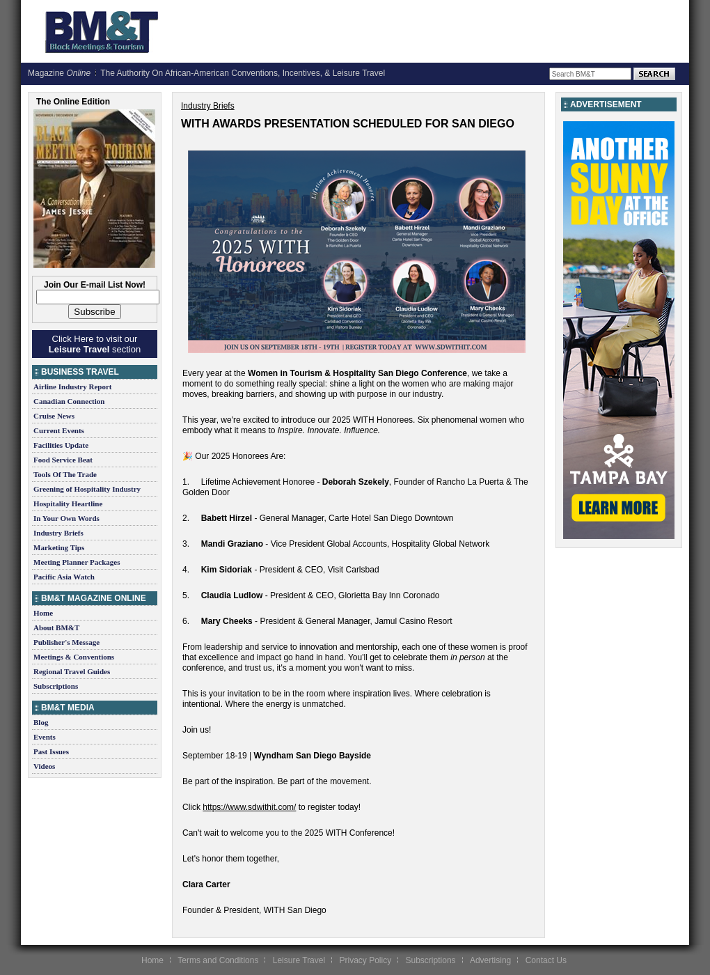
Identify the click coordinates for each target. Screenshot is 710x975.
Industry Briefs (58, 533)
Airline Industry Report (72, 386)
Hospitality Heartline (67, 503)
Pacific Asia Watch (64, 576)
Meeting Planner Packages (76, 562)
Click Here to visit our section (95, 344)
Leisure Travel (299, 960)
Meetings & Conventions (73, 657)
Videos (44, 766)
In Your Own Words (66, 518)
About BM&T (56, 627)
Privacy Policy (365, 960)
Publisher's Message (66, 642)
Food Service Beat (63, 459)
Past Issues (51, 751)
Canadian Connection (68, 401)
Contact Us (546, 960)
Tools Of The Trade (65, 474)
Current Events (58, 430)
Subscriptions (55, 686)
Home (43, 613)
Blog (40, 722)
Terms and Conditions (218, 960)
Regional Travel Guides (71, 671)
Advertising (490, 960)
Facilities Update (60, 445)
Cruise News (53, 416)
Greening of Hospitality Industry (87, 489)
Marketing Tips (58, 547)
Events (44, 737)
